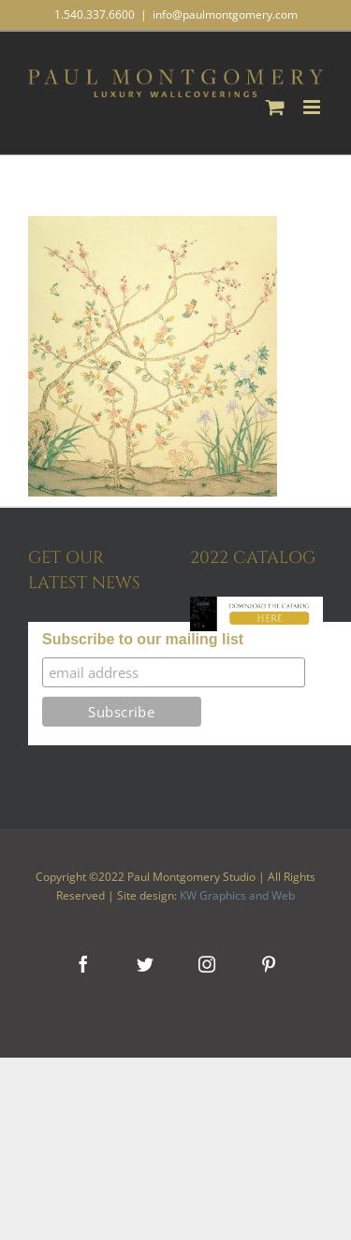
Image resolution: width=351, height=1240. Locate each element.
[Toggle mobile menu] (313, 107)
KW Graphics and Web (237, 895)
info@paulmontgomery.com (225, 14)
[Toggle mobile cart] (275, 107)
